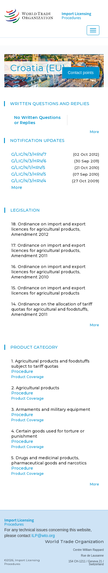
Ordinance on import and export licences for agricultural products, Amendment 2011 (48, 250)
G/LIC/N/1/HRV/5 (28, 167)
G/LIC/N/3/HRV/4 (28, 180)
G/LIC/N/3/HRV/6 (28, 161)
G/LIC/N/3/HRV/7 (28, 154)
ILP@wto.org (43, 535)
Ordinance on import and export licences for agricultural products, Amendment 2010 (48, 272)
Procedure (22, 371)
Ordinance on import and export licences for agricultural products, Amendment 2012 (48, 229)
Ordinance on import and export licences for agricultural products (48, 290)
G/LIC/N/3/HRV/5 (28, 174)
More (94, 132)
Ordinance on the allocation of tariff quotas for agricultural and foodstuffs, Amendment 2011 (51, 309)
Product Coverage (27, 377)
